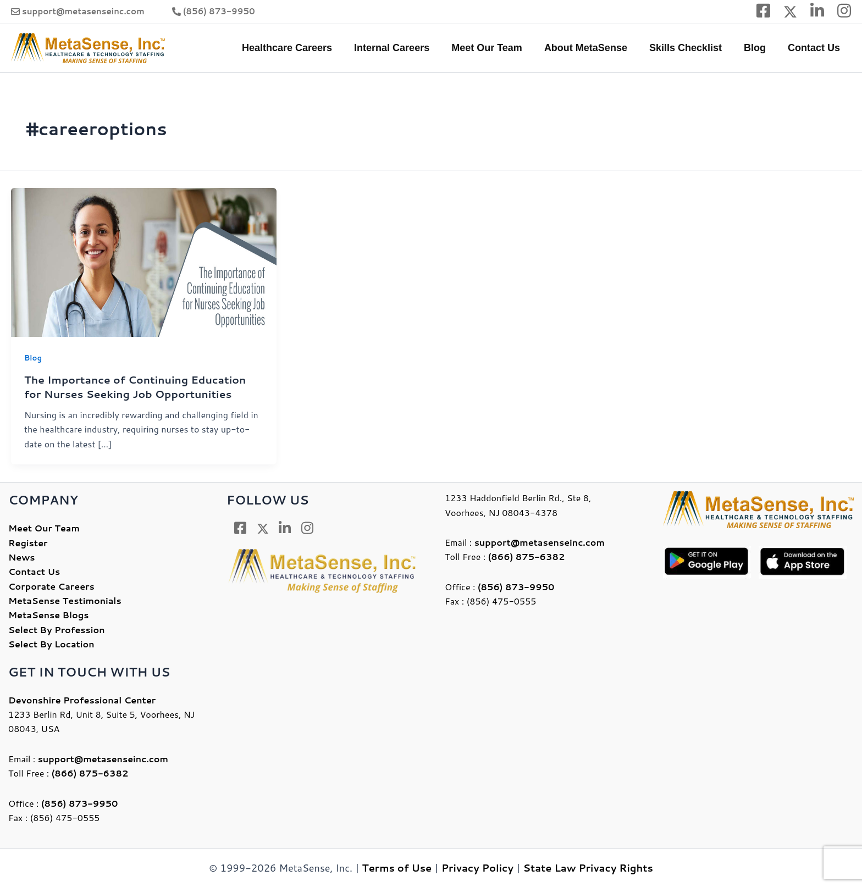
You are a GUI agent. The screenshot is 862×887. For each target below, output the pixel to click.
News (21, 556)
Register (27, 541)
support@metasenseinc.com (83, 11)
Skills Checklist (691, 47)
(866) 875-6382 (90, 772)
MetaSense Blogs (48, 614)
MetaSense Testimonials (64, 600)
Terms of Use (397, 867)
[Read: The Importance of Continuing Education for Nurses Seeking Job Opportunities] (144, 261)
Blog (758, 47)
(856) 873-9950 (219, 11)
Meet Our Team (496, 47)
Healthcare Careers (301, 47)
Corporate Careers (51, 585)
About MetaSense (593, 47)
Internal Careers (403, 47)
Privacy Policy (477, 867)
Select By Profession (56, 629)
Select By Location (51, 643)
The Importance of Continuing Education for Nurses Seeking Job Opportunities (141, 386)
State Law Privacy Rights (588, 867)
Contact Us (815, 47)
